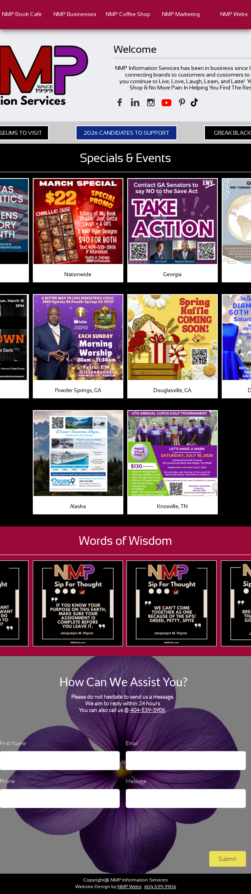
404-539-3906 (147, 710)
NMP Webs (129, 886)
